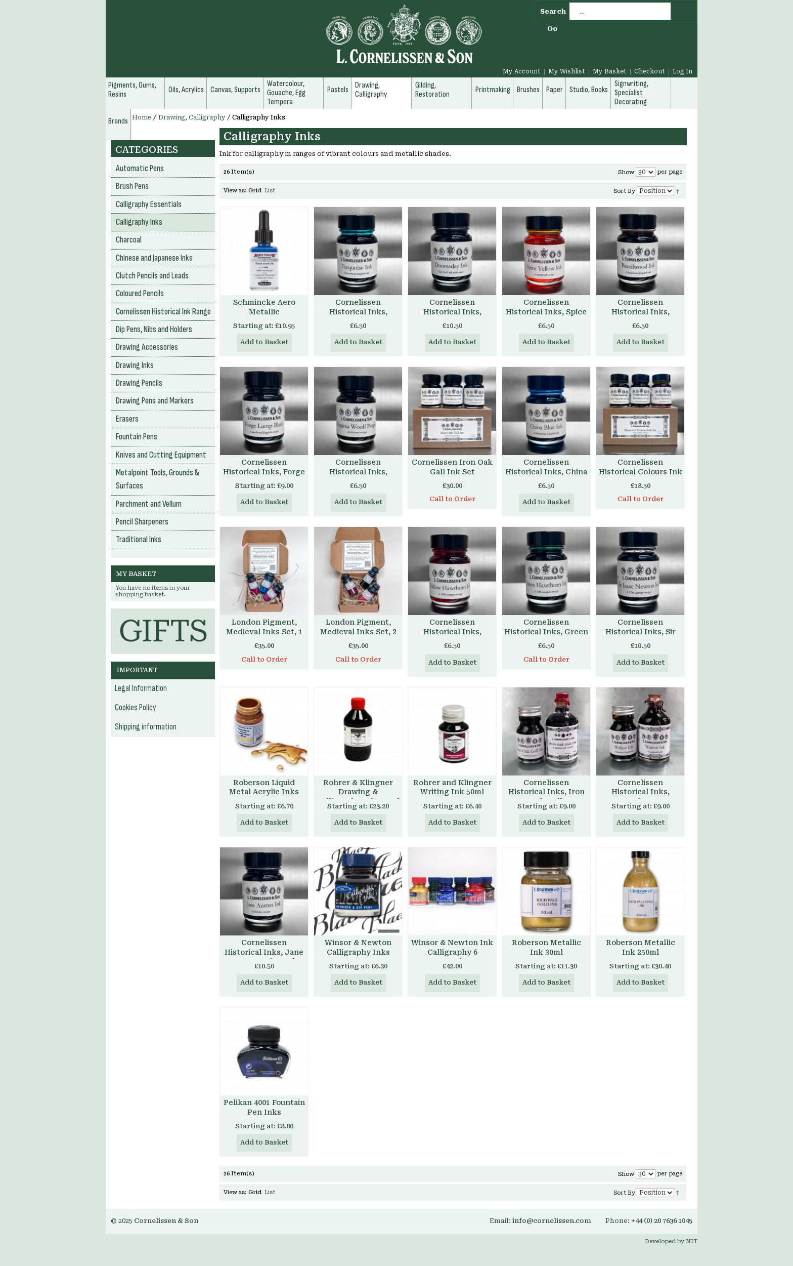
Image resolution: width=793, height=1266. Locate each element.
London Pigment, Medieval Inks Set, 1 (264, 627)
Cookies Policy (135, 708)
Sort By (624, 191)
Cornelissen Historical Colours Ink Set (640, 471)
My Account (522, 71)
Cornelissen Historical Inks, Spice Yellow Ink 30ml (546, 311)
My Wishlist (566, 71)
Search (553, 11)
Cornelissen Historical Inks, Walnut (640, 792)
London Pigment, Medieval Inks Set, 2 (358, 627)
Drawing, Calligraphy (192, 117)
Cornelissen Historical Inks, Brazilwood (640, 311)
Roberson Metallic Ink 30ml (546, 947)
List (270, 190)
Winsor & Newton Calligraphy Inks (358, 947)
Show (626, 172)
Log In (682, 71)
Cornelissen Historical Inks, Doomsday (452, 311)
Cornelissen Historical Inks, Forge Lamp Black (264, 471)
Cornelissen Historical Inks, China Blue (546, 471)
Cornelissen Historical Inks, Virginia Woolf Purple (358, 471)
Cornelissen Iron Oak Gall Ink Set (452, 467)
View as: (235, 190)
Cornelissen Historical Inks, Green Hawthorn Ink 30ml (546, 631)
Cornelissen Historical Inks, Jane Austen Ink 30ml (264, 952)
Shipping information (146, 727)
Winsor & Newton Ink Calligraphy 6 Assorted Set (452, 952)
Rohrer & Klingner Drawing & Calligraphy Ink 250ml (358, 792)
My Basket (610, 71)
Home (142, 117)
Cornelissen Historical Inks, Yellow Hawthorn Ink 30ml (452, 636)
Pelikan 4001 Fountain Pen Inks (264, 1107)
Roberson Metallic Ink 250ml (640, 947)
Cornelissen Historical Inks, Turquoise (358, 311)
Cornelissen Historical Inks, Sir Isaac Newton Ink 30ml (640, 636)
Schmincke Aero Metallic (264, 307)
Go (552, 28)
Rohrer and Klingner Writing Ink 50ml (452, 787)
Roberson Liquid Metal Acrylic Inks (264, 787)
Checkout (649, 71)
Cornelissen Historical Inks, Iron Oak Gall (546, 792)
